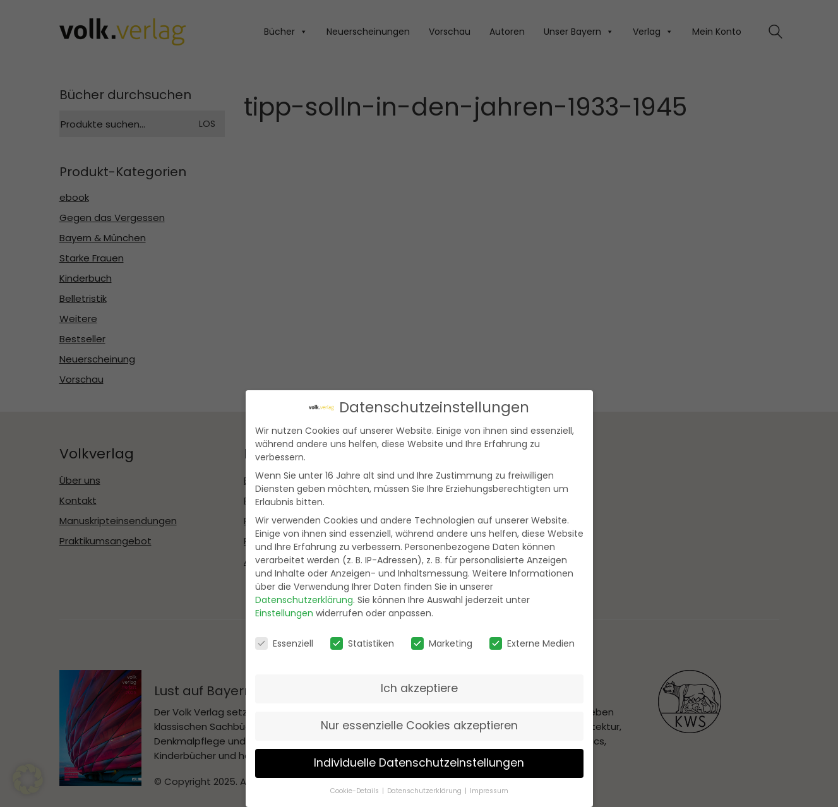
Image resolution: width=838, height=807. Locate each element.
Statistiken (362, 643)
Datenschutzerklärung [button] (424, 791)
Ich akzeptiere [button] (419, 688)
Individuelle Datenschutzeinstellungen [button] (419, 762)
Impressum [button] (489, 791)
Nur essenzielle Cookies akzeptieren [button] (419, 725)
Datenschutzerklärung (304, 600)
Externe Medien (532, 643)
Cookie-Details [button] (354, 791)
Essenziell (284, 643)
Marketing (441, 643)
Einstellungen (284, 613)
